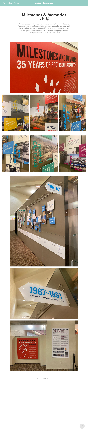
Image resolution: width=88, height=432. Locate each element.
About (10, 3)
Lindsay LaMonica (44, 3)
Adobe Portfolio (47, 378)
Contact (16, 3)
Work (4, 3)
